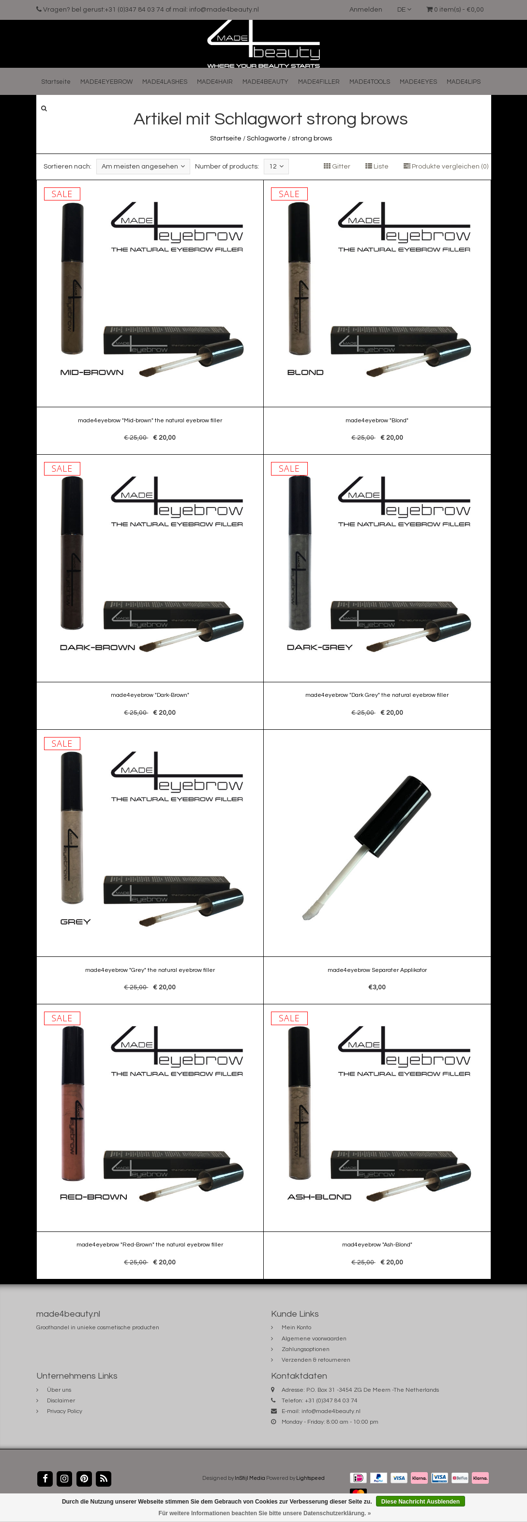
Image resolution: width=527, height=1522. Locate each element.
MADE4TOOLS (369, 81)
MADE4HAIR (215, 81)
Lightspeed (310, 1478)
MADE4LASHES (164, 81)
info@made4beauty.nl (331, 1411)
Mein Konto (296, 1327)
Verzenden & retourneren (316, 1360)
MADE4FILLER (319, 81)
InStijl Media (250, 1478)
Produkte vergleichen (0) (446, 166)
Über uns (59, 1390)
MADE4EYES (418, 81)
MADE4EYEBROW (106, 81)
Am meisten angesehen (143, 166)
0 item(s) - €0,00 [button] (455, 9)
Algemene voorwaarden (314, 1339)
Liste (377, 166)
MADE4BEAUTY (265, 81)
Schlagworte (266, 138)
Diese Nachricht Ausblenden (420, 1501)
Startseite (56, 81)
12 (276, 166)
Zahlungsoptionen (306, 1349)
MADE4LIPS (464, 81)
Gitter (337, 166)
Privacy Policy (64, 1411)
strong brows (312, 138)
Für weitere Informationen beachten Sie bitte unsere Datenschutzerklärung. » (265, 1513)
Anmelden (365, 9)
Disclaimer (61, 1401)
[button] (44, 108)
